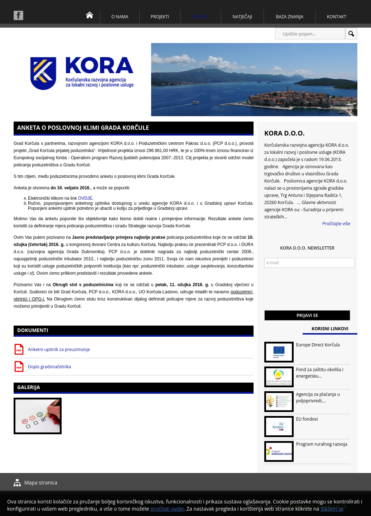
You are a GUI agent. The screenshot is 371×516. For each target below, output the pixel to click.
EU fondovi (307, 419)
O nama (119, 17)
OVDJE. (85, 198)
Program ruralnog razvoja (321, 444)
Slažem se (332, 508)
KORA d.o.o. (284, 133)
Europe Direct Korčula (318, 345)
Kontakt (336, 17)
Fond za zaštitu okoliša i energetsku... (319, 372)
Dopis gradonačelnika (49, 367)
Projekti (160, 17)
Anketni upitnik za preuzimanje (59, 349)
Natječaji (242, 17)
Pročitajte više (336, 224)
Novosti (201, 17)
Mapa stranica (40, 482)
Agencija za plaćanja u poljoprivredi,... (318, 397)
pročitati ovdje (167, 508)
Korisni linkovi (330, 329)
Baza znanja (289, 17)
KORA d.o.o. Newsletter (307, 248)
